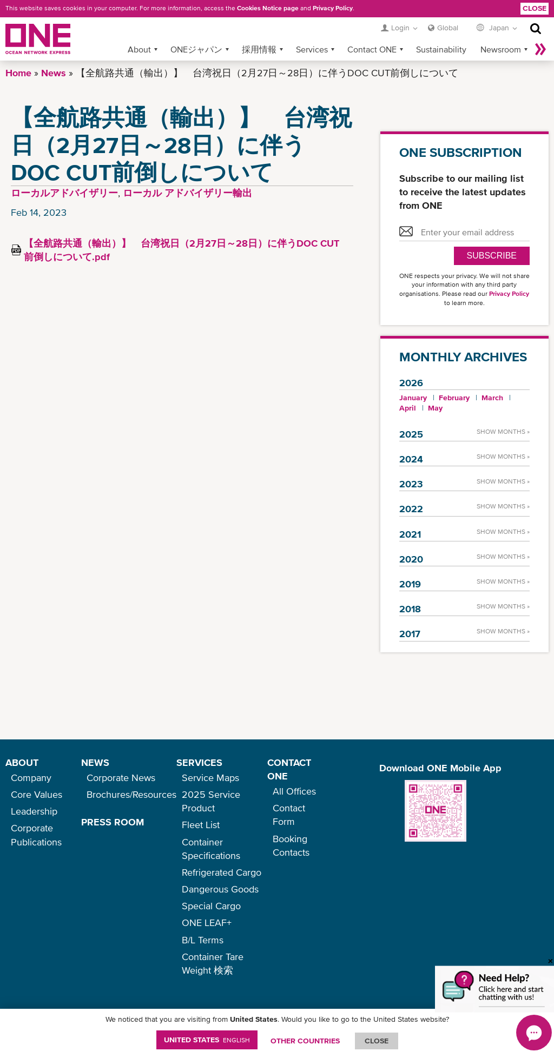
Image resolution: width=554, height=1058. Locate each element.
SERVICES (199, 762)
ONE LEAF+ (207, 922)
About (139, 49)
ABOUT (21, 762)
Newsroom (500, 49)
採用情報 (259, 49)
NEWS (95, 762)
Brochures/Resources (131, 794)
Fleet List (201, 824)
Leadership (34, 811)
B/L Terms (202, 939)
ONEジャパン (196, 49)
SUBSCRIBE (492, 255)
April (407, 408)
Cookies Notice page (268, 8)
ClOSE (376, 1040)
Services (312, 49)
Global (447, 27)
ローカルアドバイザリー (64, 193)
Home (18, 72)
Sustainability (441, 49)
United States (207, 1039)
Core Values (36, 794)
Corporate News (121, 777)
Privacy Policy (333, 8)
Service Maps (210, 777)
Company (31, 777)
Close (534, 8)
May (435, 408)
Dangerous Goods (220, 889)
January (413, 397)
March (492, 397)
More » (540, 49)
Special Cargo (211, 905)
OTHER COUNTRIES (305, 1040)
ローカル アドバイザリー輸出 (187, 193)
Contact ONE (372, 49)
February (454, 397)
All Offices (294, 791)
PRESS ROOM (112, 822)
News (53, 72)
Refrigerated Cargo (221, 872)
